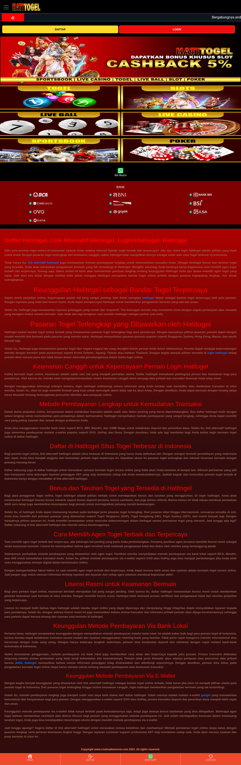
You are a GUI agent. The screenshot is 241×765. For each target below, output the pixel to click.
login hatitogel (217, 352)
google (206, 695)
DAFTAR (60, 29)
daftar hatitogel (26, 662)
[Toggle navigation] (6, 7)
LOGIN (177, 29)
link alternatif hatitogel (43, 262)
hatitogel (148, 297)
